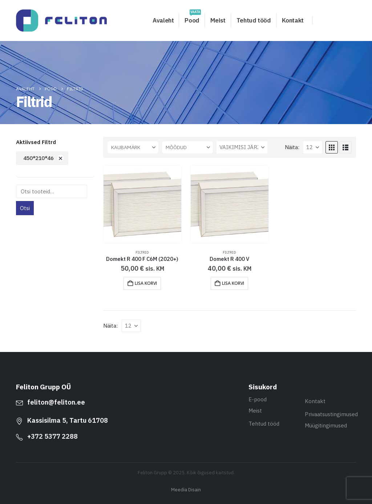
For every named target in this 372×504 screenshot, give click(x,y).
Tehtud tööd (253, 20)
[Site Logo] (61, 20)
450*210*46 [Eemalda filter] (38, 158)
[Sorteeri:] (242, 147)
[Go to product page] (142, 204)
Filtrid (142, 252)
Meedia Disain (186, 489)
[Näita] (312, 147)
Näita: (292, 147)
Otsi (25, 208)
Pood (193, 18)
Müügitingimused (326, 425)
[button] (332, 147)
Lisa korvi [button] (146, 283)
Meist (218, 20)
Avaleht (163, 20)
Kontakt (293, 20)
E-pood (257, 399)
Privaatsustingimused (331, 414)
